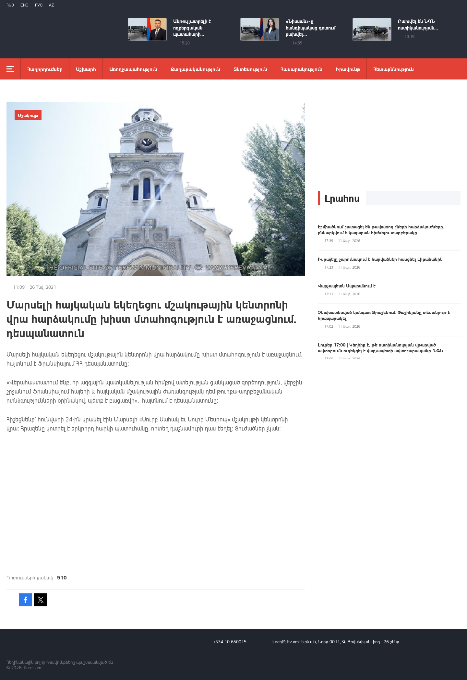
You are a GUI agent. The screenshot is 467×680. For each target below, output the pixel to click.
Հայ (10, 5)
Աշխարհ (86, 69)
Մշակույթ (28, 115)
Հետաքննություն (393, 69)
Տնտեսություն (250, 69)
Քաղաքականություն (195, 69)
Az (51, 5)
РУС (38, 5)
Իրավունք (348, 69)
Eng (24, 5)
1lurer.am (32, 667)
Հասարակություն (301, 69)
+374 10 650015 (229, 641)
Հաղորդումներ (45, 69)
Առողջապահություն (133, 69)
